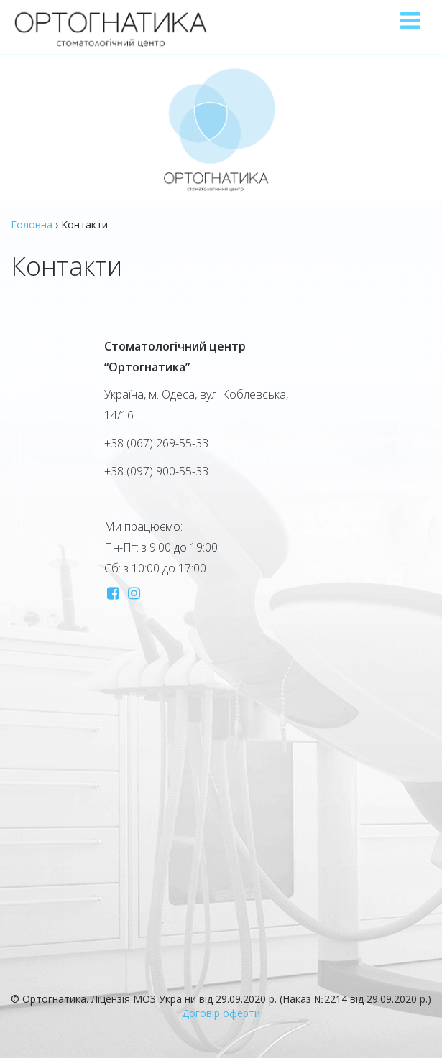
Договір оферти (221, 1013)
